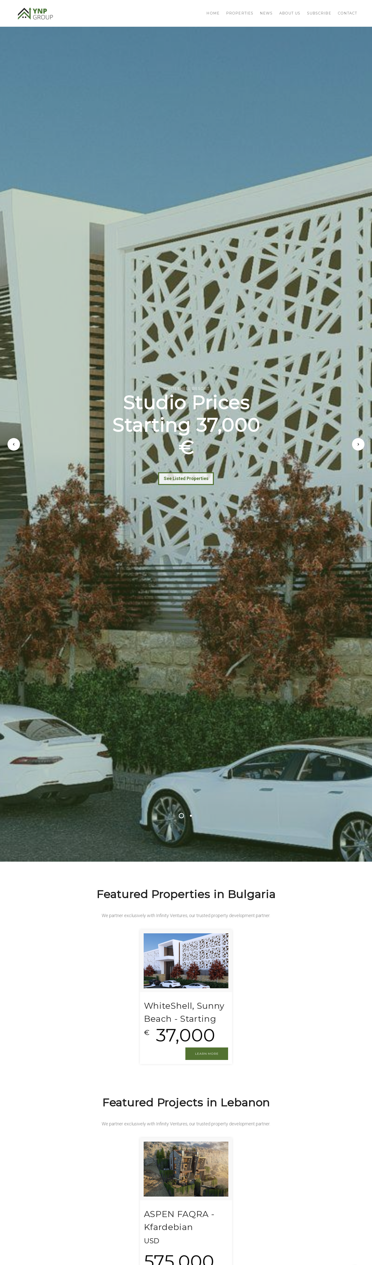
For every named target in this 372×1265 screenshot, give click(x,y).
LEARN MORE (207, 1053)
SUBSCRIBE (319, 13)
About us (290, 13)
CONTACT (347, 13)
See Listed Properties (186, 478)
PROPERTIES (239, 13)
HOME (212, 13)
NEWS (266, 13)
